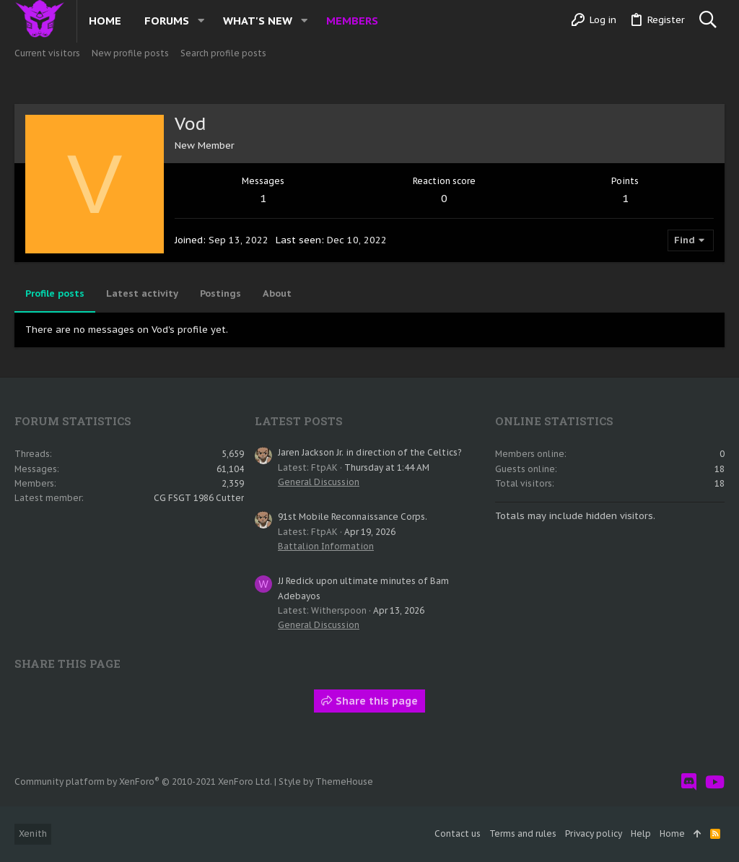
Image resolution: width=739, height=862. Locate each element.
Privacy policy (593, 833)
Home (672, 833)
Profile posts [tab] (54, 293)
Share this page (369, 701)
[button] (201, 21)
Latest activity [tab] (142, 293)
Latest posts (299, 421)
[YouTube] (715, 782)
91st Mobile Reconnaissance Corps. (352, 516)
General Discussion (318, 481)
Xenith (33, 833)
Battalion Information (326, 546)
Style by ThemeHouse (326, 781)
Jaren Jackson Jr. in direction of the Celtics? (369, 452)
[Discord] (688, 782)
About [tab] (277, 293)
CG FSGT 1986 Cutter (199, 497)
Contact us (457, 833)
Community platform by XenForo (143, 781)
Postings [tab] (220, 293)
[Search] (708, 20)
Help (641, 833)
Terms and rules (522, 833)
